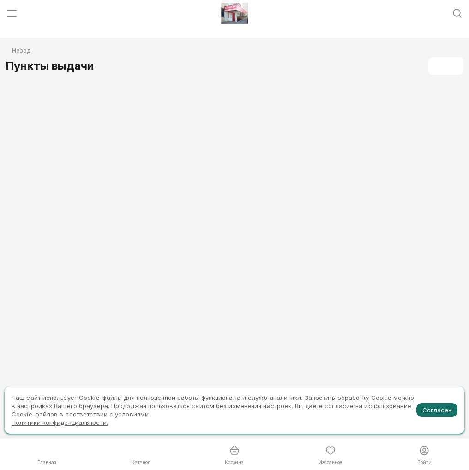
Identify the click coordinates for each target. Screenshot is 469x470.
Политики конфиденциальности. (60, 422)
